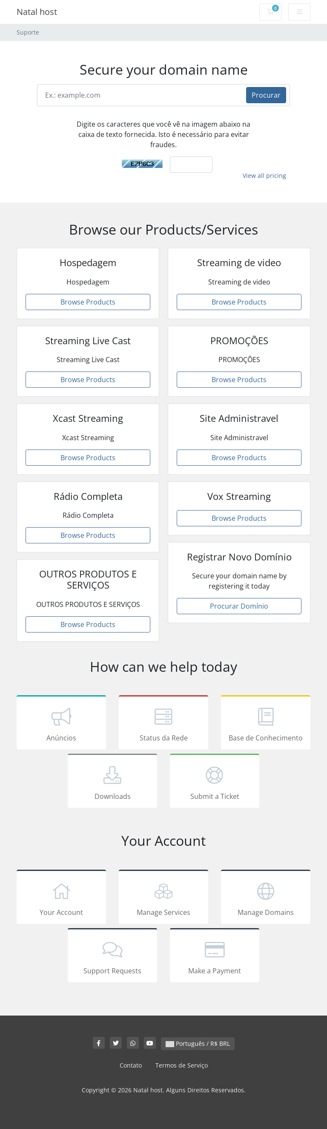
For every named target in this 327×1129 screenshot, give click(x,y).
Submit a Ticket (214, 782)
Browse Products (87, 302)
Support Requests (112, 956)
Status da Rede (163, 724)
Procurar (266, 95)
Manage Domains (265, 898)
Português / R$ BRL (198, 1043)
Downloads (112, 782)
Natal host (37, 11)
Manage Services (163, 898)
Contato (131, 1065)
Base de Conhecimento (265, 724)
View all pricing (264, 175)
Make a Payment (214, 956)
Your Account (61, 898)
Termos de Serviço (181, 1065)
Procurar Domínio (239, 606)
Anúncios (61, 724)
